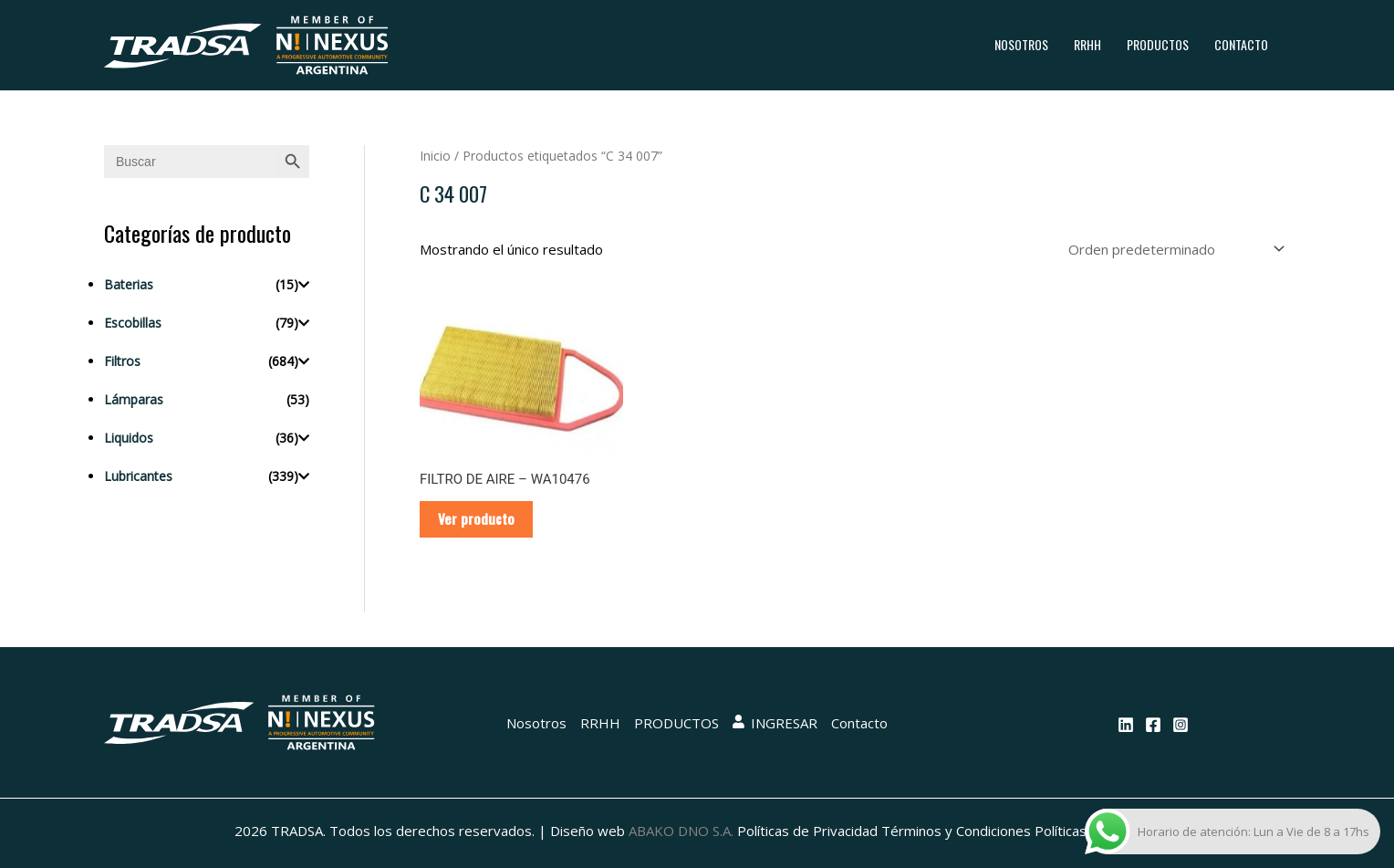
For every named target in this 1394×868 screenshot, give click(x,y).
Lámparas (133, 399)
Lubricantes (138, 476)
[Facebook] (1153, 724)
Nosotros (1021, 44)
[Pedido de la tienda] (1173, 249)
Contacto (1241, 44)
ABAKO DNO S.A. (681, 830)
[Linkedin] (1126, 724)
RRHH (1087, 44)
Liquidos (128, 437)
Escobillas (132, 322)
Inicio (435, 155)
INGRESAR (775, 723)
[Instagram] (1180, 724)
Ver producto (476, 518)
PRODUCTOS (1158, 44)
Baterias (128, 284)
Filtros (122, 361)
